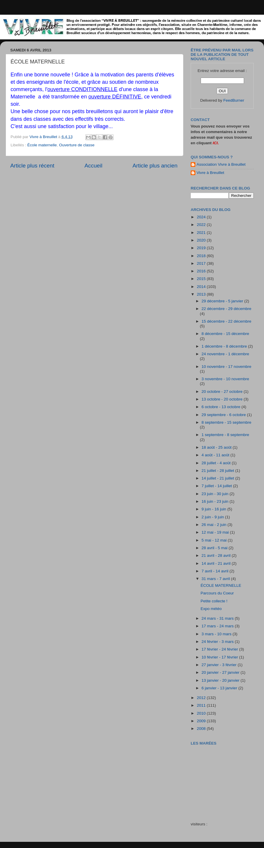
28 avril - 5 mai (215, 548)
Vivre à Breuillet (210, 172)
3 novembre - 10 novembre (225, 379)
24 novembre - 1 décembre (225, 354)
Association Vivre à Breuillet (221, 164)
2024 (202, 217)
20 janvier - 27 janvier (221, 672)
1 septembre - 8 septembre (225, 435)
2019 (202, 248)
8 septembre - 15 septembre (226, 422)
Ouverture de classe (76, 145)
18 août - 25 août (217, 447)
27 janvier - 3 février (220, 665)
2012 (202, 698)
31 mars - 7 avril (216, 578)
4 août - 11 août (216, 455)
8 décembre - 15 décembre (225, 333)
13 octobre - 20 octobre (222, 399)
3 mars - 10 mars (217, 634)
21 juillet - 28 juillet (218, 470)
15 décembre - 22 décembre (226, 321)
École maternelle (42, 145)
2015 (202, 278)
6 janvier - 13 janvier (220, 688)
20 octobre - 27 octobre (222, 391)
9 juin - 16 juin (214, 509)
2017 (202, 263)
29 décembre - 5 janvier (223, 301)
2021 (202, 232)
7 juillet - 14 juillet (217, 486)
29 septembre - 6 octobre (224, 415)
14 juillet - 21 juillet (218, 478)
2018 (202, 256)
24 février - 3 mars (218, 641)
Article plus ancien (155, 165)
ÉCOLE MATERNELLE (221, 585)
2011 (202, 705)
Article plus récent (32, 165)
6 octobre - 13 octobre (221, 407)
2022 (202, 224)
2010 (202, 713)
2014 (202, 286)
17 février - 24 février (220, 649)
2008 (202, 728)
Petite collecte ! (214, 601)
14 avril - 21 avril (217, 563)
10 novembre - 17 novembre (226, 366)
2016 (202, 271)
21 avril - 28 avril (217, 555)
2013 (202, 294)
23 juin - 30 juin (215, 494)
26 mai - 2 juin (215, 524)
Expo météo (211, 608)
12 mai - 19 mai (216, 532)
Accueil (93, 165)
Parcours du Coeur (217, 593)
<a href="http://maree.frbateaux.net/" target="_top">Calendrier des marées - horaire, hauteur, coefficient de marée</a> (224, 779)
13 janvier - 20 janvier (221, 680)
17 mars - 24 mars (218, 626)
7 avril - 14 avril (215, 571)
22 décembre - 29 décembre (226, 308)
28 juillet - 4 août (217, 463)
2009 (202, 721)
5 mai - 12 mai (215, 540)
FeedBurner (233, 100)
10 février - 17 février (220, 657)
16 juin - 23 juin (215, 501)
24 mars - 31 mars (218, 618)
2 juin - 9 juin (213, 517)
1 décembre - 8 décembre (225, 346)
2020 (202, 240)
